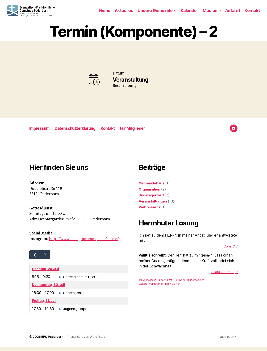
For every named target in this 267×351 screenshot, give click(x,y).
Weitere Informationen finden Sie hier (159, 288)
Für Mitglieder (138, 132)
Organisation (150, 193)
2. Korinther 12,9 (224, 276)
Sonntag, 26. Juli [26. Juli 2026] (46, 273)
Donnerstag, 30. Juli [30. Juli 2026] (49, 289)
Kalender (189, 12)
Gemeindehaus (152, 187)
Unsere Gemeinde (155, 12)
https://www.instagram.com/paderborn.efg (86, 243)
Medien (210, 12)
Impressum (40, 132)
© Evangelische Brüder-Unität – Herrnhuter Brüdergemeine (172, 284)
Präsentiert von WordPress (87, 341)
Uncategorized (152, 199)
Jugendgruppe (75, 313)
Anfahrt (232, 12)
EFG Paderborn (52, 341)
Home (104, 12)
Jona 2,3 (230, 250)
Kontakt (252, 12)
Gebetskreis (73, 297)
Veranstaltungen (153, 205)
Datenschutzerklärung (77, 132)
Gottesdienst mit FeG (80, 281)
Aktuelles (124, 12)
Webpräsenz (150, 211)
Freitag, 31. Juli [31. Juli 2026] (45, 305)
